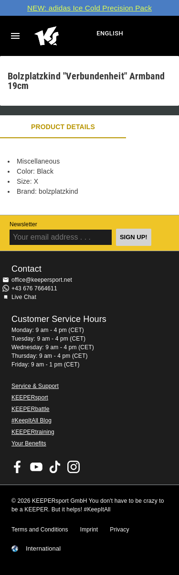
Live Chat (23, 297)
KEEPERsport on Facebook (17, 467)
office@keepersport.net (41, 279)
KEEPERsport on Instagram (73, 467)
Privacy (119, 529)
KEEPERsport (29, 397)
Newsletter (23, 224)
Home (64, 35)
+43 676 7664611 (34, 288)
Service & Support (35, 386)
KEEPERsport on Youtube (36, 467)
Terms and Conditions (39, 529)
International (43, 548)
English (109, 33)
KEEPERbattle (30, 409)
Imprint (89, 529)
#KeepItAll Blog (31, 420)
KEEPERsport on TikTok (55, 467)
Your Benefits (28, 443)
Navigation (15, 35)
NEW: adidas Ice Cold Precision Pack (89, 8)
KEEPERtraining (32, 432)
